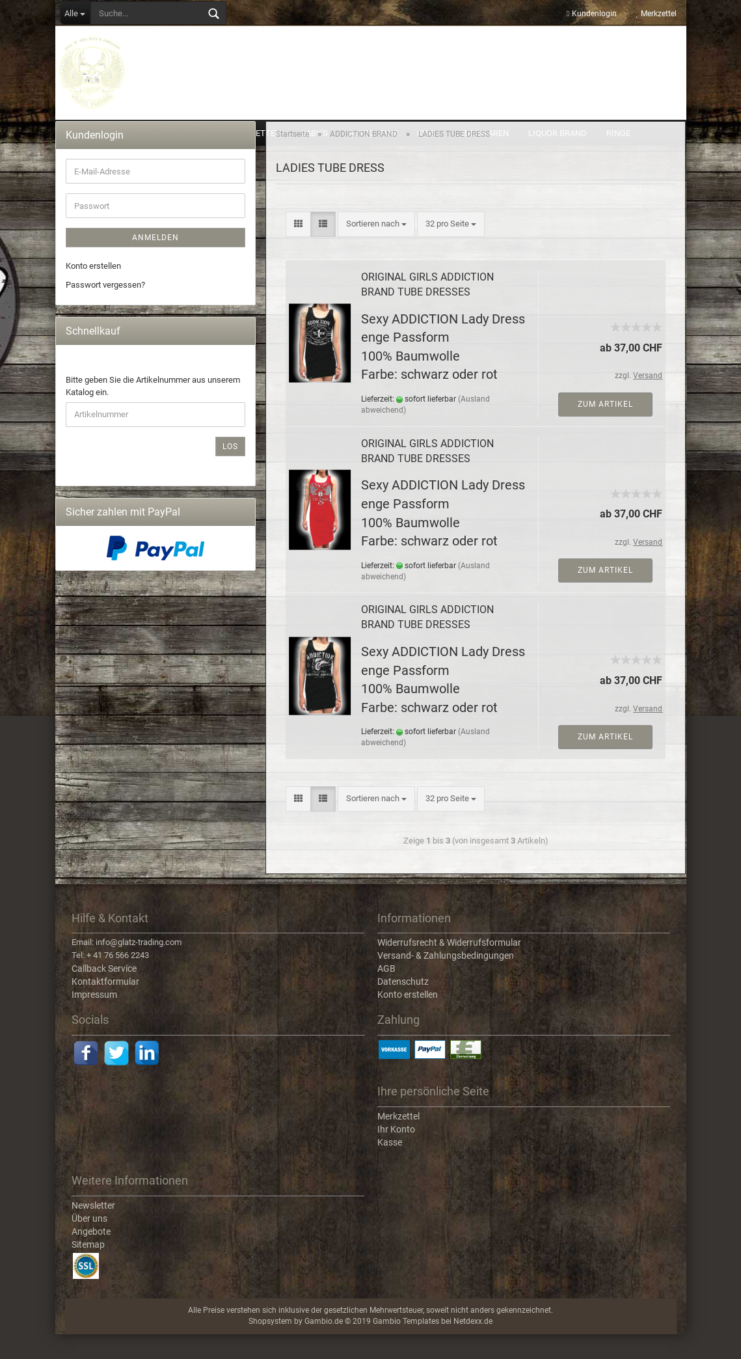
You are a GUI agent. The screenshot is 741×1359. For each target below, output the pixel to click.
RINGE (618, 133)
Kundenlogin (591, 13)
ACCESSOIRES (93, 133)
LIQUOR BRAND (557, 133)
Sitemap (88, 1269)
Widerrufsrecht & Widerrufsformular (449, 968)
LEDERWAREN (482, 133)
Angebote (91, 1256)
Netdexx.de (472, 1346)
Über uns (89, 1243)
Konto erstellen (93, 291)
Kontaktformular (105, 1007)
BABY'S (314, 133)
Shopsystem (270, 1346)
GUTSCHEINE (372, 133)
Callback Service (104, 994)
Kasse (389, 1167)
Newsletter (93, 1230)
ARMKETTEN (257, 133)
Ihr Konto (396, 1154)
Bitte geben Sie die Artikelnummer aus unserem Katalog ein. (153, 411)
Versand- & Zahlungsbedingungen (445, 981)
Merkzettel (656, 13)
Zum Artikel (605, 428)
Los (230, 471)
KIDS (426, 133)
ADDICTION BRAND (176, 133)
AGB (386, 994)
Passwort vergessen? (105, 309)
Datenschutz (403, 1007)
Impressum (94, 1020)
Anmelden (155, 263)
